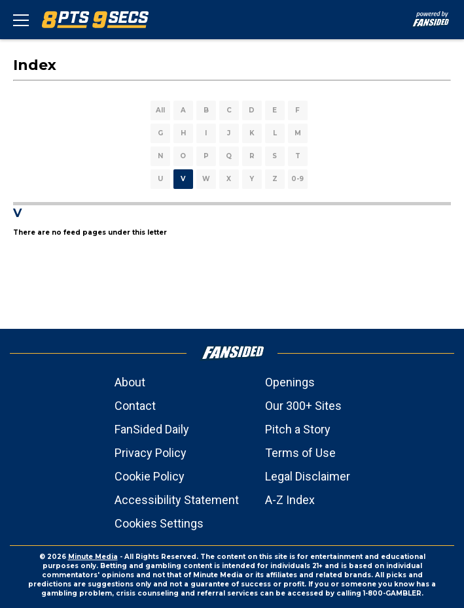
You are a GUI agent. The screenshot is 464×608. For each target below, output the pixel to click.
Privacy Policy (151, 453)
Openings (290, 382)
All (160, 110)
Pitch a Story (297, 429)
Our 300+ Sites (303, 406)
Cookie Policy (150, 476)
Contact (135, 406)
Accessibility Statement (177, 500)
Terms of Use (300, 453)
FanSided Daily (152, 429)
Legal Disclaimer (307, 476)
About (130, 382)
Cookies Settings (159, 523)
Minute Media (93, 556)
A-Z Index (290, 500)
